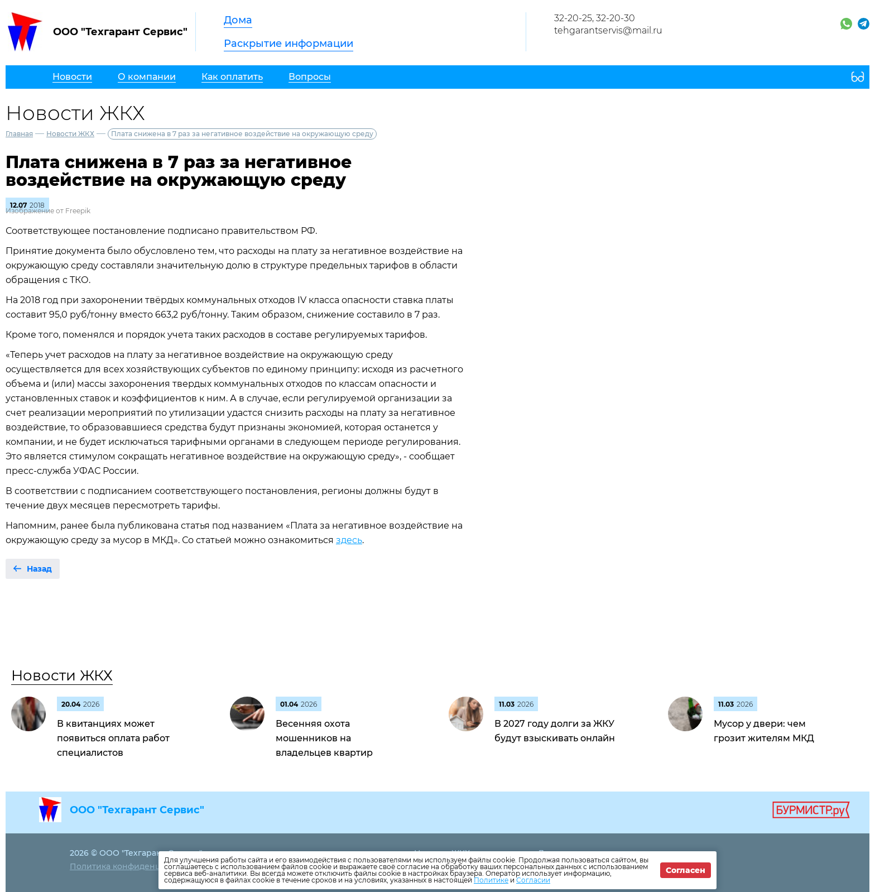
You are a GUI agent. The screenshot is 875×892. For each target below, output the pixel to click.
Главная (19, 134)
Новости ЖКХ (70, 134)
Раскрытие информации (288, 43)
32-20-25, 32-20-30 (594, 18)
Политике (491, 880)
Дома (238, 20)
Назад (39, 569)
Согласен (685, 870)
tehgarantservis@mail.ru (608, 30)
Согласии (533, 880)
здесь (349, 540)
